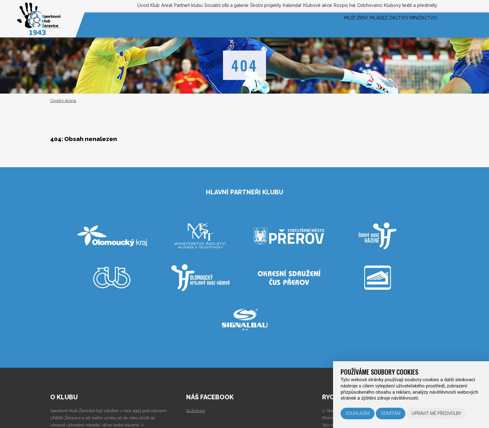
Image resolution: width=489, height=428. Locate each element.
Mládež (360, 25)
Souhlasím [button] (358, 413)
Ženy (335, 25)
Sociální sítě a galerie (184, 5)
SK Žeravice (197, 410)
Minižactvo (419, 25)
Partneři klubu (137, 5)
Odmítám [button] (390, 413)
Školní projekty (230, 5)
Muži (316, 25)
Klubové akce (294, 5)
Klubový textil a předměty (406, 5)
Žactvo (387, 25)
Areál (110, 5)
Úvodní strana (63, 100)
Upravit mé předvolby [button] (436, 413)
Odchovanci (358, 5)
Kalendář (263, 5)
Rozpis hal (327, 5)
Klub (93, 5)
